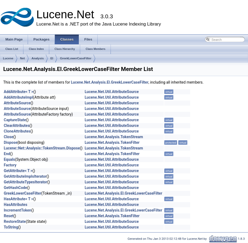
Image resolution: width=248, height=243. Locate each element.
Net (22, 58)
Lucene (8, 58)
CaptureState (15, 120)
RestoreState (15, 221)
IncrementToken (17, 210)
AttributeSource (17, 103)
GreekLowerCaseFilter (75, 58)
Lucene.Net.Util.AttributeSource (112, 92)
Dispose (10, 142)
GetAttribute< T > (18, 171)
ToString (11, 227)
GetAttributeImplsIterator (25, 176)
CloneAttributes (17, 131)
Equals (9, 159)
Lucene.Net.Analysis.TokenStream (114, 137)
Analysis (37, 58)
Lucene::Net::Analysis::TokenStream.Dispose (42, 148)
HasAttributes (15, 204)
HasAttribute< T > (18, 199)
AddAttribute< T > (18, 92)
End (7, 154)
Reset (8, 216)
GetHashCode (15, 187)
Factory (10, 165)
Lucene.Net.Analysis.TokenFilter (112, 142)
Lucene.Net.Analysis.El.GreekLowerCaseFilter (109, 82)
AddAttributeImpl (18, 97)
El (52, 58)
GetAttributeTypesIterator (25, 182)
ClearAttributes (17, 125)
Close (8, 137)
